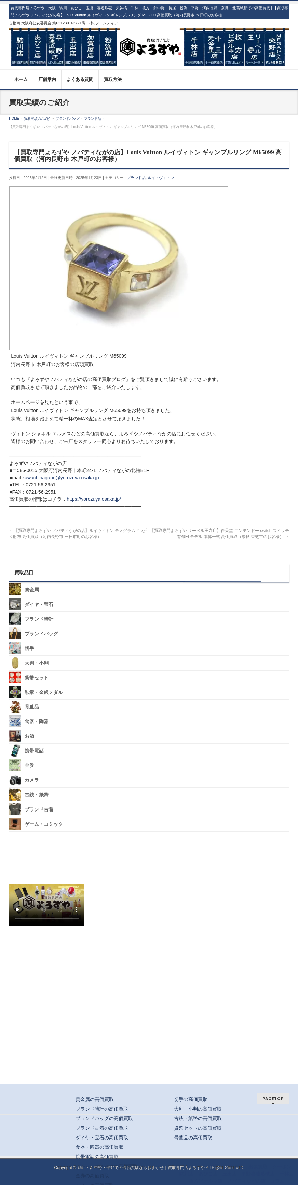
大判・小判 (37, 663)
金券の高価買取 (92, 1176)
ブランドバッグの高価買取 (104, 1118)
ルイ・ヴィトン (161, 177)
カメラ (32, 780)
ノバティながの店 (246, 1181)
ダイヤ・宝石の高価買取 (102, 1137)
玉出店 (229, 1173)
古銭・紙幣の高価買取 (198, 1118)
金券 (29, 765)
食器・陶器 (37, 721)
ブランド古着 (39, 809)
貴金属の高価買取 (95, 1099)
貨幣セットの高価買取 (198, 1128)
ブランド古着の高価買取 (102, 1128)
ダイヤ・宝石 (39, 604)
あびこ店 (208, 1173)
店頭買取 (210, 1166)
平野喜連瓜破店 (258, 1173)
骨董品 (32, 706)
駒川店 (186, 1173)
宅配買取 (234, 1166)
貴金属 (32, 589)
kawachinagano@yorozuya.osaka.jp (60, 477)
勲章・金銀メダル (44, 692)
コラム (277, 1181)
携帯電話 (34, 750)
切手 (29, 648)
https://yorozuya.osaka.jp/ (94, 499)
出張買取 (258, 1166)
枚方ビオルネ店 (205, 1181)
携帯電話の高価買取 (97, 1156)
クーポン (282, 1166)
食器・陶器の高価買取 (99, 1147)
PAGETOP (273, 1098)
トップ (189, 1166)
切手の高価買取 (190, 1099)
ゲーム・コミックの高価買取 (107, 1166)
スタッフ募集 (48, 948)
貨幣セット (37, 677)
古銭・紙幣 (37, 795)
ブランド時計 (39, 619)
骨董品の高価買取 (193, 1137)
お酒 (29, 736)
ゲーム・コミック (44, 824)
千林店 (287, 1173)
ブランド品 (136, 177)
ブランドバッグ (41, 633)
